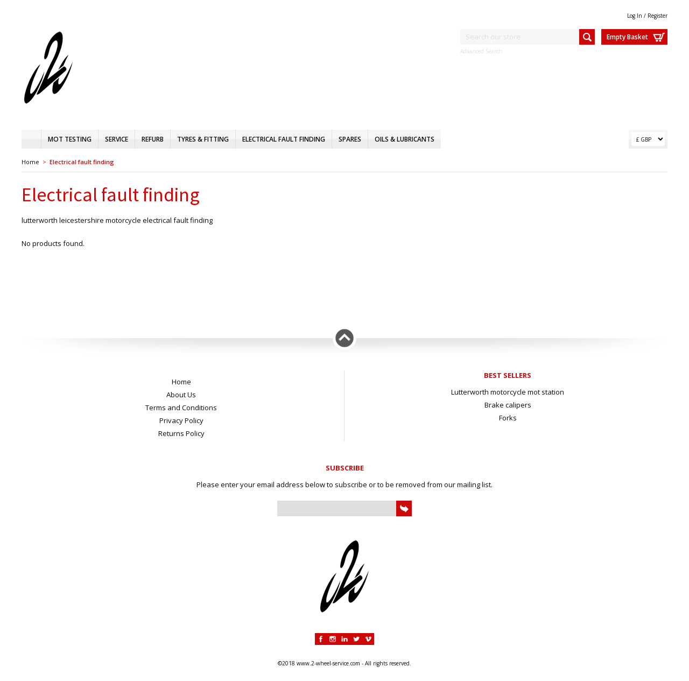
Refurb (153, 139)
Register (657, 15)
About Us (181, 394)
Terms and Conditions (181, 407)
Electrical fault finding (283, 139)
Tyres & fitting (203, 139)
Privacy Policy (181, 420)
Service (116, 139)
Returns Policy (181, 433)
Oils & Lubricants (404, 139)
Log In (634, 15)
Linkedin (344, 639)
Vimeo (368, 639)
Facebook (321, 639)
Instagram (333, 639)
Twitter (356, 639)
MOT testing (70, 139)
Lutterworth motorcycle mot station (507, 392)
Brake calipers (507, 405)
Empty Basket (627, 36)
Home (31, 139)
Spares (350, 139)
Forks (508, 418)
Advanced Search (481, 51)
